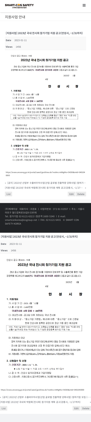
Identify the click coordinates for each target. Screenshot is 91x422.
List (8, 194)
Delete (80, 194)
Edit (71, 194)
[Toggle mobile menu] (84, 5)
